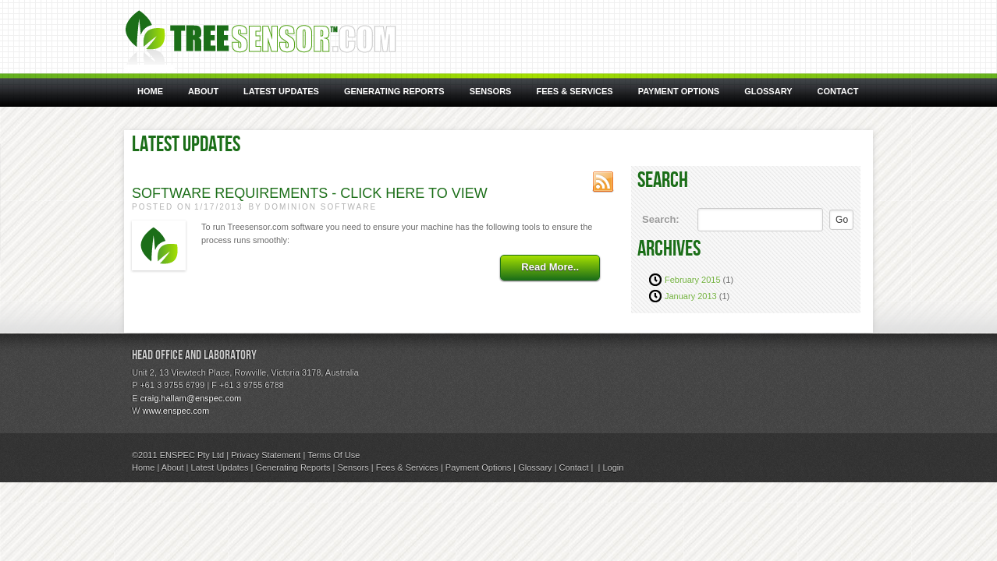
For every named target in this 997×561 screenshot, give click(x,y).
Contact (574, 467)
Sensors (352, 467)
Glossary (535, 467)
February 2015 (693, 279)
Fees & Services (407, 467)
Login (612, 467)
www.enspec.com (175, 410)
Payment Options (478, 467)
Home (143, 467)
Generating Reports (292, 467)
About (172, 467)
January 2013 (691, 296)
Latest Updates (219, 467)
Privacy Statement (265, 455)
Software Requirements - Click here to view (310, 193)
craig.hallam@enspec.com (190, 398)
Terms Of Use (333, 455)
